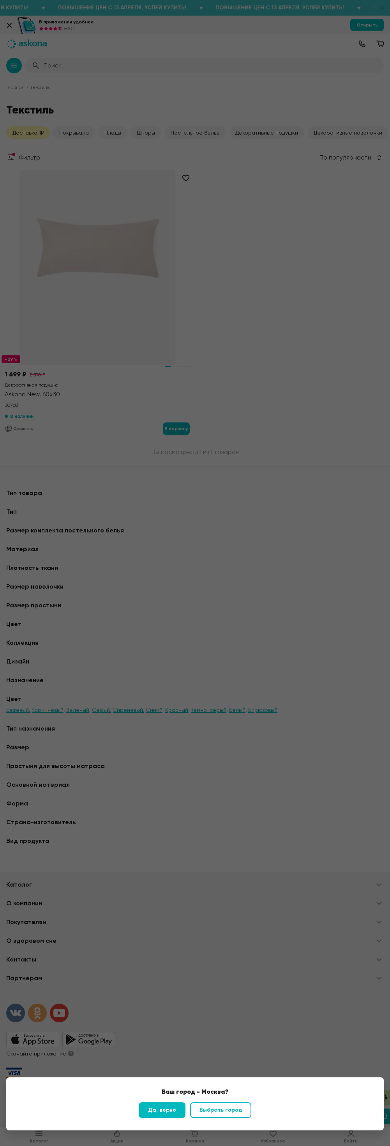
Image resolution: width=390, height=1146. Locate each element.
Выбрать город (220, 1110)
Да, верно (162, 1110)
